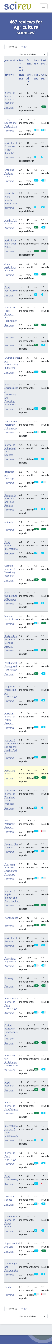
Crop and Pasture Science (9, 173)
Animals (8, 522)
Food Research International (11, 545)
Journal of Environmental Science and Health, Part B (12, 747)
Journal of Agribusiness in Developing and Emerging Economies (11, 394)
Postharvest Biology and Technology (10, 666)
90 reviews (9, 1069)
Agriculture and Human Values (10, 244)
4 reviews (9, 325)
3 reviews (9, 345)
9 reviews (9, 1090)
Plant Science (11, 917)
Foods (7, 1287)
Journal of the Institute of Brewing (10, 596)
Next (24, 46)
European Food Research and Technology (10, 314)
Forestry (8, 978)
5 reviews (9, 553)
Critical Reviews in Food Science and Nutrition (11, 1032)
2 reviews (9, 207)
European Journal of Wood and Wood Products (9, 797)
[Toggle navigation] (44, 6)
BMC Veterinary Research (9, 824)
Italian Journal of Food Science (11, 1106)
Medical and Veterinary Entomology (10, 425)
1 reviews (9, 107)
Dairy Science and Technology (10, 123)
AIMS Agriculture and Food (10, 267)
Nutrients (9, 337)
